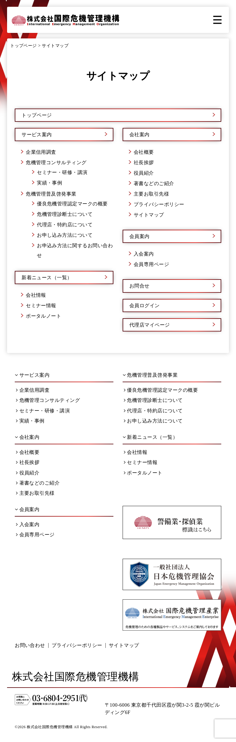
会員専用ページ (151, 264)
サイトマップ (149, 214)
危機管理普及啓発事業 (51, 193)
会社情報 (36, 295)
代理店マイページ (149, 324)
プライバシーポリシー (159, 204)
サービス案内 (37, 134)
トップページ (37, 115)
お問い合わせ (30, 645)
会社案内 (139, 134)
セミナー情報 (41, 305)
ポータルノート (43, 316)
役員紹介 (144, 173)
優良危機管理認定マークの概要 (72, 203)
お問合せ (139, 285)
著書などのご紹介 (154, 183)
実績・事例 (49, 182)
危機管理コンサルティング (56, 162)
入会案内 (144, 253)
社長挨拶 (144, 162)
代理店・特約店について (64, 224)
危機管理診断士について (64, 214)
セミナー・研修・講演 (62, 172)
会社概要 (144, 152)
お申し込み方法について (64, 235)
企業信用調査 (41, 152)
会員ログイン (144, 305)
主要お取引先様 (151, 193)
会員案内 (139, 236)
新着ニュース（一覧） (47, 277)
